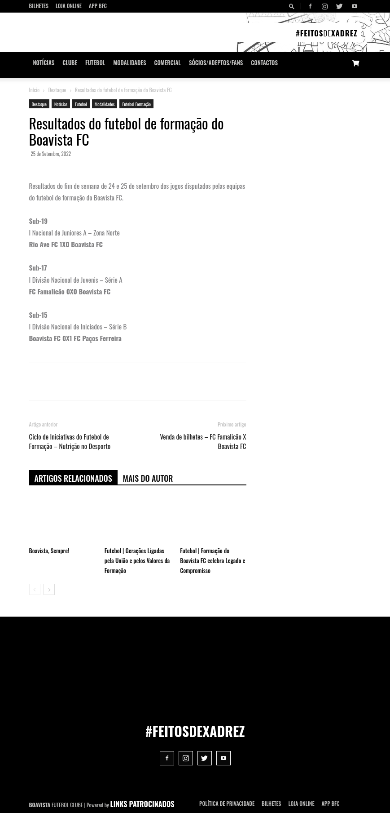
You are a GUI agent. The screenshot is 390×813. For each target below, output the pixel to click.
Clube (69, 62)
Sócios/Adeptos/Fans (216, 62)
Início (34, 89)
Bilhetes (38, 5)
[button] (293, 6)
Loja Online (69, 5)
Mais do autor (148, 478)
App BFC (98, 5)
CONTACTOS (264, 62)
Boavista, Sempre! (49, 550)
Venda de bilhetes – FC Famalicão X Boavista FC (203, 441)
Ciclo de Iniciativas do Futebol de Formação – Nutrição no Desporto (70, 441)
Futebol (95, 62)
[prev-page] (34, 589)
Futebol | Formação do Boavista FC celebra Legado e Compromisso (212, 560)
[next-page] (49, 589)
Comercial (167, 62)
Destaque (57, 89)
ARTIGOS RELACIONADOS (73, 478)
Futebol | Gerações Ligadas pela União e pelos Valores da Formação (137, 560)
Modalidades (129, 62)
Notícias (44, 62)
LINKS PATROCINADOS (142, 804)
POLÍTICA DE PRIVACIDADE (226, 803)
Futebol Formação (136, 104)
